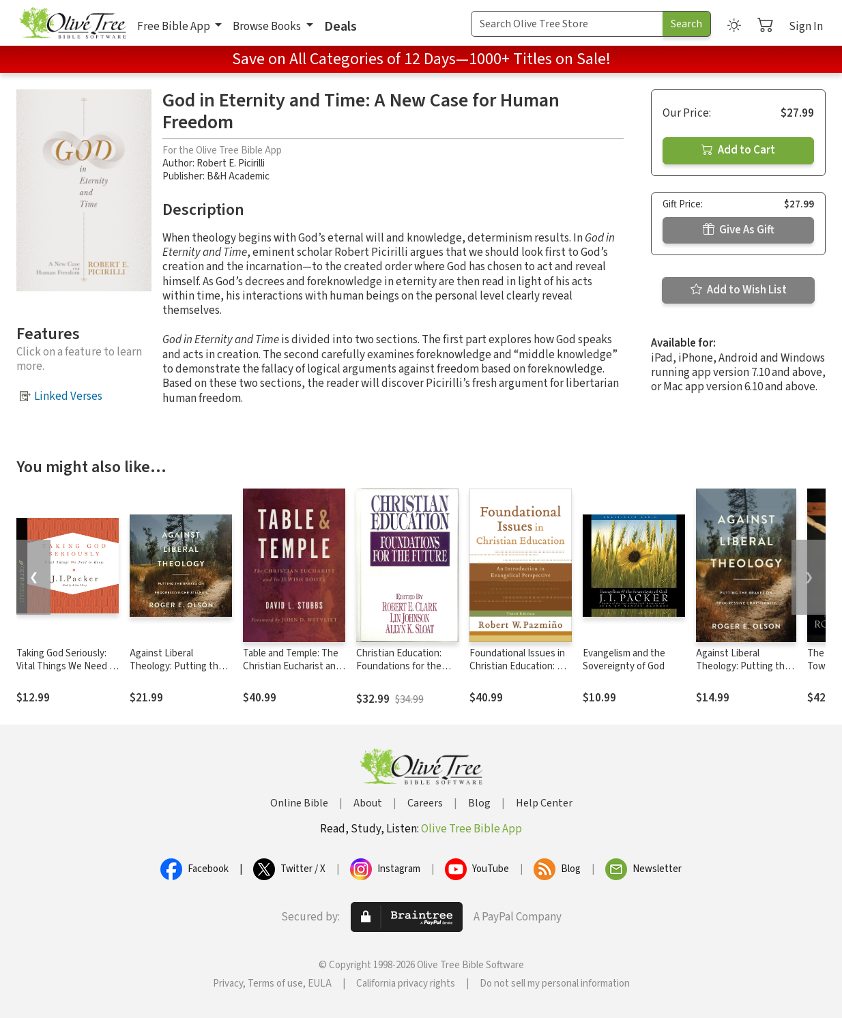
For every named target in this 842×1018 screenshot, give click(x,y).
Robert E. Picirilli (231, 163)
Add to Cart (738, 150)
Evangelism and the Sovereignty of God (624, 659)
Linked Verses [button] (68, 396)
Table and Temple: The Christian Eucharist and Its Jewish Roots (292, 666)
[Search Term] (567, 24)
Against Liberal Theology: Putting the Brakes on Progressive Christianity (178, 672)
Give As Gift (738, 230)
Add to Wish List (739, 290)
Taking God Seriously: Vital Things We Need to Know (67, 666)
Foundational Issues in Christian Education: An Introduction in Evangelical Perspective (519, 672)
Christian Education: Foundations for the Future (398, 666)
